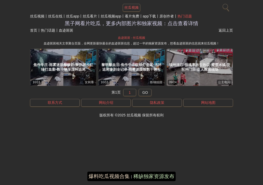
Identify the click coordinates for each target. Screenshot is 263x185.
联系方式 (55, 102)
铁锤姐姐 (156, 82)
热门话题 (184, 16)
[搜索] (225, 6)
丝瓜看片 (90, 16)
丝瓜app (72, 16)
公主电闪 (224, 82)
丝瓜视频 (37, 16)
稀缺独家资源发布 (153, 176)
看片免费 (132, 16)
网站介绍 (106, 102)
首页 (33, 30)
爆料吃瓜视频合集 (109, 176)
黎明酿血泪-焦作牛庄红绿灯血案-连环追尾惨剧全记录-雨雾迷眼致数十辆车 (131, 67)
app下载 (149, 16)
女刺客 (89, 82)
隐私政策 (157, 102)
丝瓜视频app (111, 16)
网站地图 (208, 102)
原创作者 (166, 16)
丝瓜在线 (55, 16)
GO (145, 92)
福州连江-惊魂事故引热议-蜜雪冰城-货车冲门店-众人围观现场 (199, 67)
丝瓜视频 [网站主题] (131, 7)
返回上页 (226, 30)
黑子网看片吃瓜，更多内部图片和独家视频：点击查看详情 (131, 23)
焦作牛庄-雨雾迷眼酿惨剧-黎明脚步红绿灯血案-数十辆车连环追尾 (63, 67)
